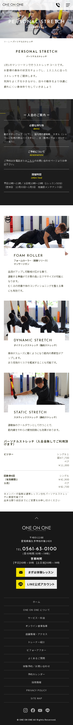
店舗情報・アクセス (36, 634)
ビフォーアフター (36, 650)
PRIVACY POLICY (36, 690)
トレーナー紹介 (36, 642)
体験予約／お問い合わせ (36, 666)
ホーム (7, 41)
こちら (30, 160)
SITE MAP (36, 698)
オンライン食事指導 (37, 626)
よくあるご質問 (36, 658)
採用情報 (37, 682)
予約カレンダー (36, 674)
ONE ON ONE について (36, 610)
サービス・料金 (36, 618)
